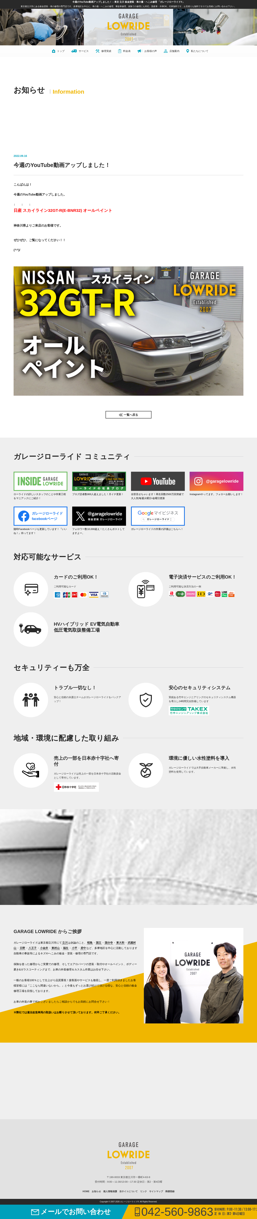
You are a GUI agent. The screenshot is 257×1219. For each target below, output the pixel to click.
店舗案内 (171, 51)
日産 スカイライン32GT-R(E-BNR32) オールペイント (63, 210)
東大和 (120, 942)
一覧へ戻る (131, 414)
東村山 (56, 948)
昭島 (89, 942)
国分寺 (109, 942)
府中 (83, 948)
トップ (58, 51)
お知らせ (96, 1191)
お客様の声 (147, 51)
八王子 (33, 948)
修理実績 (103, 51)
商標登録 (169, 1191)
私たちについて (197, 51)
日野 (22, 948)
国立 (98, 942)
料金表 (124, 51)
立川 (65, 942)
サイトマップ (156, 1191)
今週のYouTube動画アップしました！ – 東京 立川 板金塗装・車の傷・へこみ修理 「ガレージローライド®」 (128, 2)
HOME (86, 1191)
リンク (143, 1191)
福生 (65, 948)
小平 (74, 948)
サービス (80, 51)
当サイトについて (128, 1191)
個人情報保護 (110, 1191)
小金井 (44, 948)
